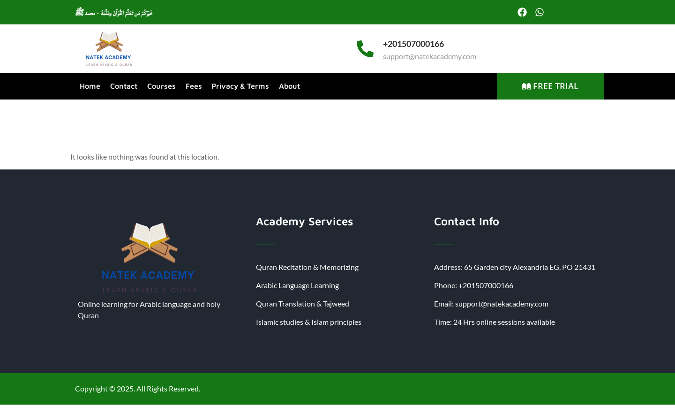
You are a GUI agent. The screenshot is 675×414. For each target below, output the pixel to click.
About (287, 86)
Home (90, 86)
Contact (123, 86)
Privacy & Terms (239, 86)
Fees (192, 86)
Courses (160, 86)
